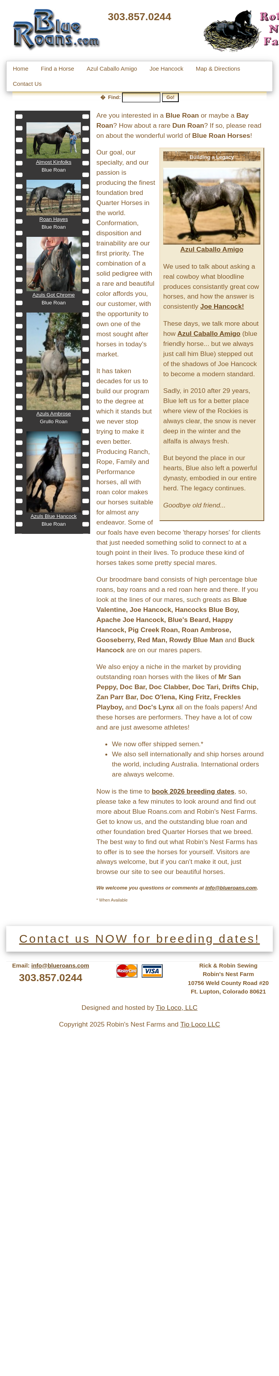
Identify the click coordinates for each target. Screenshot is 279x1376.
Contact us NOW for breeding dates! (139, 938)
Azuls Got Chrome (54, 295)
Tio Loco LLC (200, 1024)
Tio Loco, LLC (176, 1007)
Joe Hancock (166, 68)
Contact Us (27, 83)
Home (20, 68)
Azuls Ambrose (54, 414)
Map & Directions (218, 68)
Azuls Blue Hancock (54, 516)
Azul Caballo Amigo (112, 68)
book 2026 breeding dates (193, 791)
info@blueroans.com (60, 965)
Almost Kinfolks (53, 162)
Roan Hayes (53, 219)
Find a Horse (57, 68)
